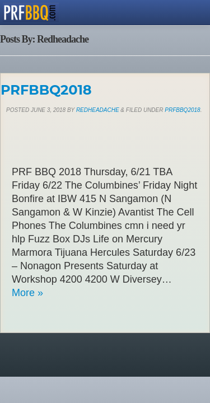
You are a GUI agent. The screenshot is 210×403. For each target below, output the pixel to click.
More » (27, 292)
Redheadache (97, 110)
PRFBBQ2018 (46, 90)
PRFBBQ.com (31, 12)
